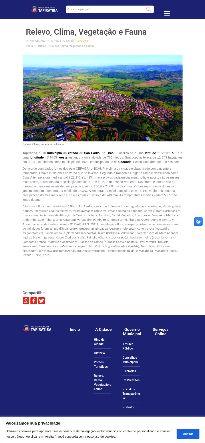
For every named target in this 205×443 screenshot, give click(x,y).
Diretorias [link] (129, 371)
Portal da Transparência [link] (131, 393)
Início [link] (29, 46)
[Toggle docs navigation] (167, 13)
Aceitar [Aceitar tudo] (188, 434)
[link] (44, 9)
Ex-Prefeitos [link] (130, 380)
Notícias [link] (40, 46)
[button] (148, 9)
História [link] (99, 353)
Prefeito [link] (127, 407)
